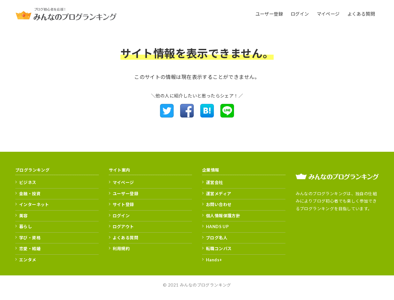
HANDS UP (217, 226)
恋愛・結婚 (30, 248)
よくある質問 (125, 237)
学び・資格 (30, 237)
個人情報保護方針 (223, 215)
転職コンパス (218, 248)
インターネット (34, 204)
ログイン (121, 215)
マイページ (123, 182)
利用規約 (121, 248)
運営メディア (218, 193)
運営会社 (214, 182)
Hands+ (214, 259)
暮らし (25, 226)
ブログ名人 (216, 237)
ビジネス (27, 182)
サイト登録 (123, 204)
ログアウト (123, 226)
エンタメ (27, 259)
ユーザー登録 (125, 193)
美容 (23, 215)
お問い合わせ (218, 204)
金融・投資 (30, 193)
